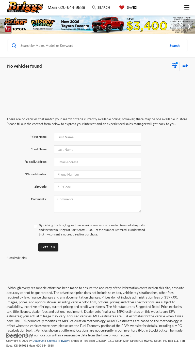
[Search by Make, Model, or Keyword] (92, 45)
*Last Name (38, 149)
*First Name (38, 137)
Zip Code (40, 186)
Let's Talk (48, 247)
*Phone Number (35, 174)
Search (175, 45)
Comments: (38, 199)
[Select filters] (174, 66)
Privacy (64, 340)
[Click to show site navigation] (187, 8)
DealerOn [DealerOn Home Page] (38, 340)
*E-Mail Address (35, 161)
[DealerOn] (19, 335)
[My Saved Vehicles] (127, 7)
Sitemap (52, 340)
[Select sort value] (184, 66)
